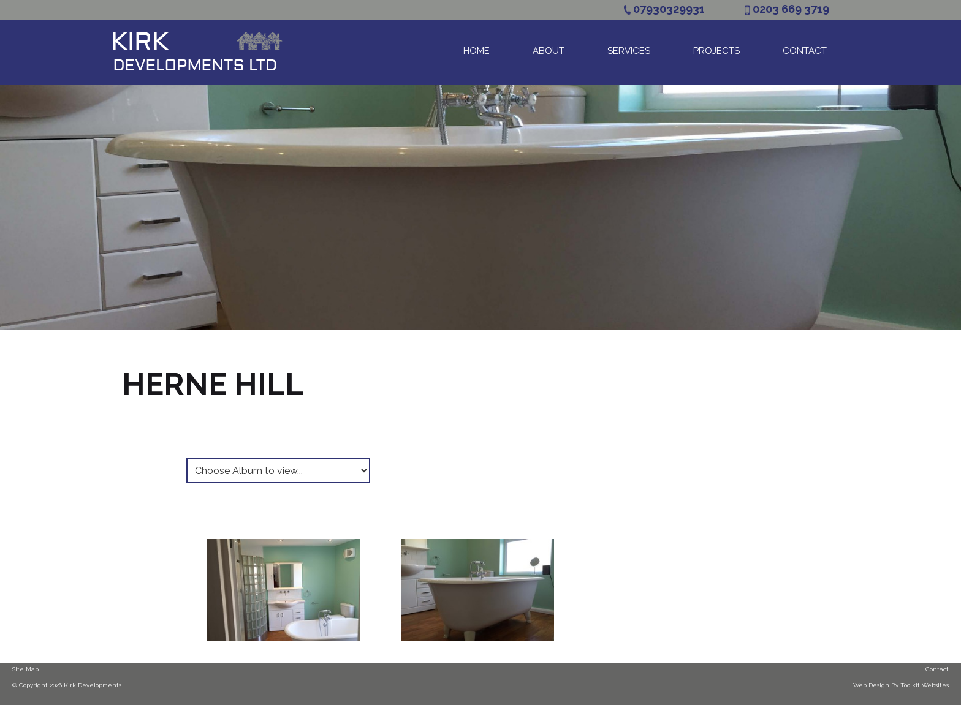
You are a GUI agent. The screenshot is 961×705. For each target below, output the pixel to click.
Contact (805, 50)
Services (628, 50)
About (548, 50)
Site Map (25, 669)
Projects (716, 50)
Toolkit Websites (924, 685)
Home (476, 50)
